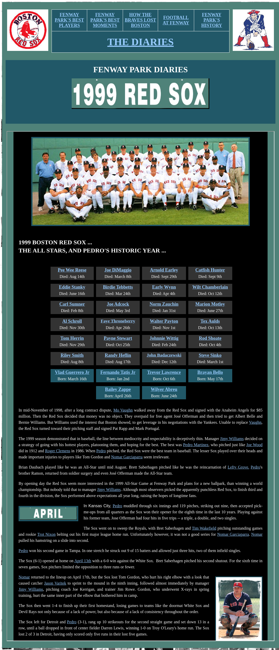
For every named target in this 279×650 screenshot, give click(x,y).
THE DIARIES (140, 42)
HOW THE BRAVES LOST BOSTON (140, 20)
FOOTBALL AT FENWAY (176, 20)
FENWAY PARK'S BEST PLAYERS (69, 20)
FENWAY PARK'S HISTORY (211, 20)
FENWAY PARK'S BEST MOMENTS (105, 20)
